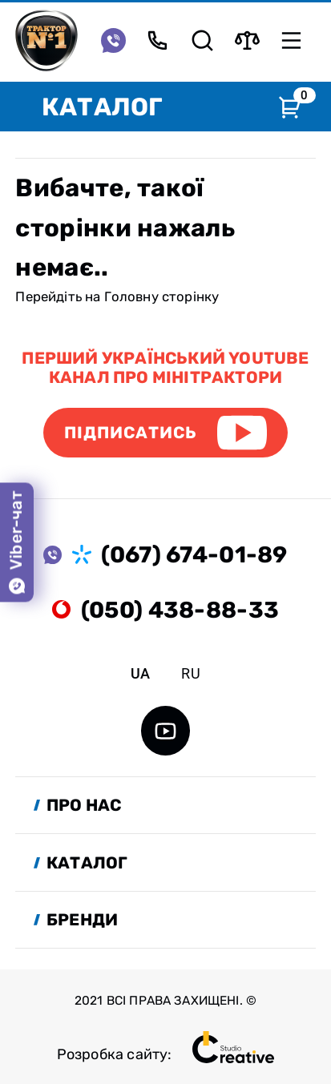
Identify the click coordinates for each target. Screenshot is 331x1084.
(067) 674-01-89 (194, 554)
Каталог (102, 107)
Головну (131, 296)
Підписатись (130, 432)
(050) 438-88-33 (180, 609)
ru (190, 673)
